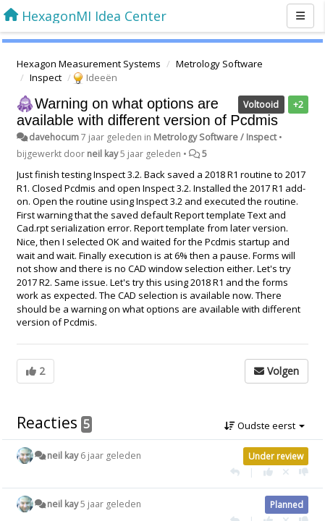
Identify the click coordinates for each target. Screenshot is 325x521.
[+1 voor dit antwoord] (268, 471)
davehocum (54, 137)
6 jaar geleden (110, 455)
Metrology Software (219, 63)
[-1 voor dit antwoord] (303, 471)
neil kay (102, 154)
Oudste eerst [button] (264, 425)
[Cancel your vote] (286, 471)
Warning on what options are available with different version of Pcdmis (147, 112)
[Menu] (300, 16)
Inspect (46, 77)
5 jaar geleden (110, 504)
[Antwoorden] (235, 471)
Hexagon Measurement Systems (89, 63)
